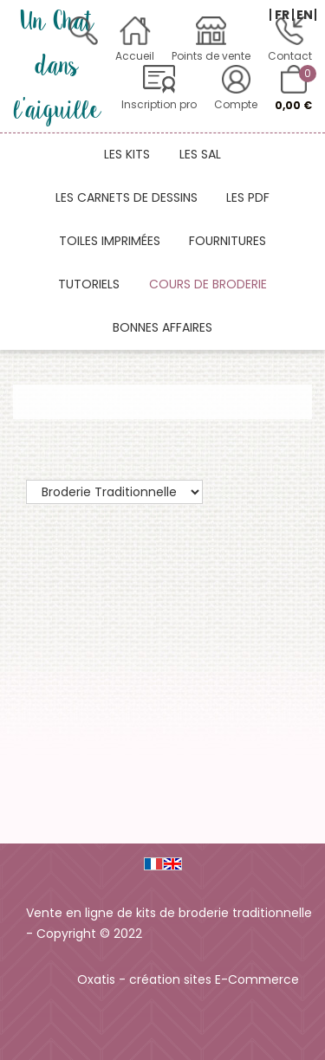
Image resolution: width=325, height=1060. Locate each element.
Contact (290, 55)
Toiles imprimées (109, 240)
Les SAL (200, 154)
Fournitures (227, 240)
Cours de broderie (208, 284)
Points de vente (211, 55)
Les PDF (248, 197)
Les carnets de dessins (126, 197)
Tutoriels (89, 284)
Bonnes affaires (162, 327)
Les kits (127, 154)
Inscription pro (159, 104)
